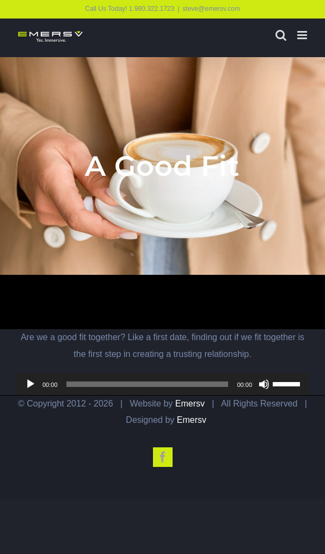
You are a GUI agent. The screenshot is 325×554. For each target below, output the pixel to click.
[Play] (30, 384)
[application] (162, 384)
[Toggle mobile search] (280, 35)
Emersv (190, 403)
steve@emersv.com (211, 9)
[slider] (147, 384)
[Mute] (264, 384)
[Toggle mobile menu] (303, 35)
